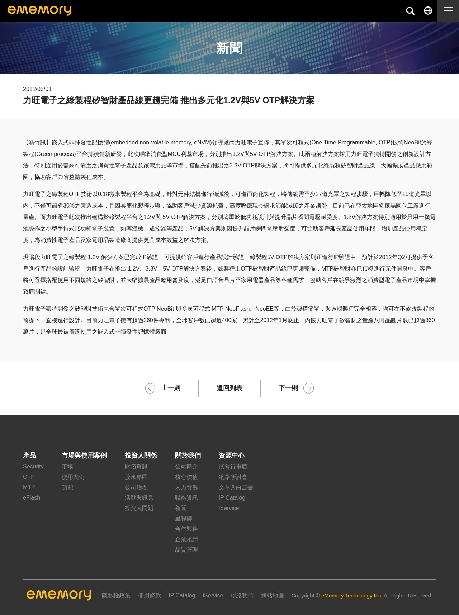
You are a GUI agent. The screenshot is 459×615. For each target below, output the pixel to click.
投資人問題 (139, 508)
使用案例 (73, 477)
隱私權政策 (116, 595)
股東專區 (136, 477)
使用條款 (149, 595)
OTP (29, 477)
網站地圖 (272, 595)
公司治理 (136, 487)
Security (33, 466)
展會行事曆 (233, 466)
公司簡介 (186, 466)
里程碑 (183, 518)
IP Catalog (232, 498)
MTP (29, 487)
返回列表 (229, 388)
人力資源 (186, 487)
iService (229, 508)
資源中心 (232, 455)
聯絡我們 (242, 595)
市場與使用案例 (84, 455)
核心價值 (186, 477)
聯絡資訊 (186, 498)
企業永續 (186, 539)
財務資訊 (136, 466)
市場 (67, 466)
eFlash (31, 498)
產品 (29, 455)
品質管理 (186, 550)
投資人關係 (141, 455)
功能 (67, 487)
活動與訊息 (139, 498)
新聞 (180, 508)
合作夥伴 (186, 529)
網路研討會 (233, 477)
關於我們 (188, 455)
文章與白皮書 (236, 487)
